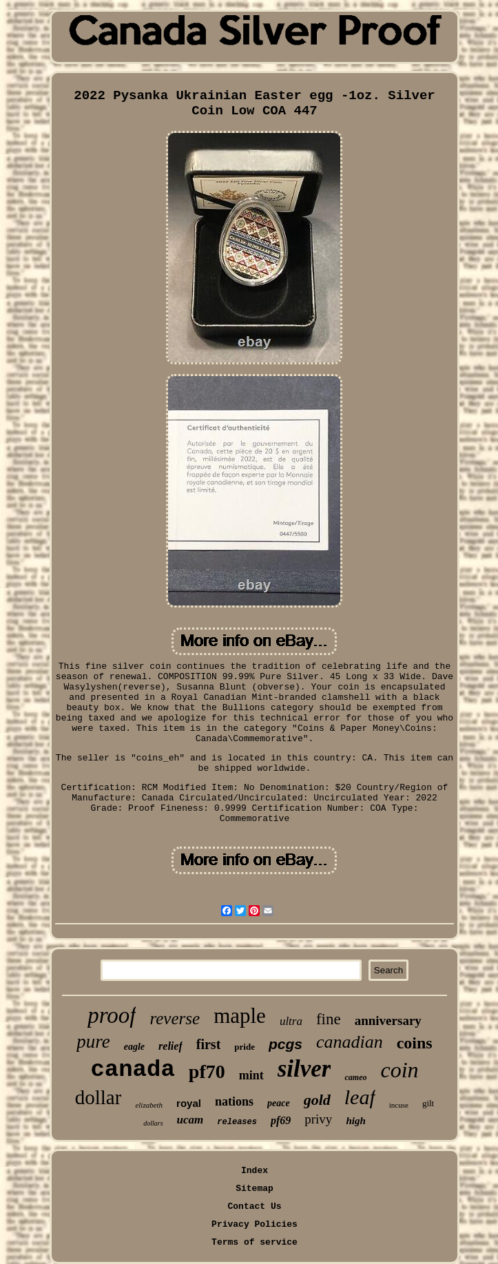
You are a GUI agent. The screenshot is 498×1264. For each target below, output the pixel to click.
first (208, 1044)
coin (399, 1069)
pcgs (285, 1044)
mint (251, 1075)
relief (170, 1046)
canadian (349, 1042)
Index (254, 1170)
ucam (190, 1119)
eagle (134, 1047)
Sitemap (254, 1188)
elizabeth (149, 1105)
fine (328, 1019)
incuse (398, 1105)
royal (188, 1103)
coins (415, 1043)
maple (240, 1016)
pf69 (281, 1120)
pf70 (207, 1071)
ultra (291, 1021)
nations (234, 1101)
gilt (428, 1103)
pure (93, 1041)
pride (244, 1047)
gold (317, 1099)
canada (132, 1070)
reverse (174, 1018)
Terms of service (254, 1242)
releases (237, 1122)
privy (318, 1119)
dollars (153, 1123)
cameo (355, 1077)
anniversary (388, 1020)
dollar (98, 1097)
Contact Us (254, 1206)
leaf (359, 1097)
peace (278, 1103)
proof (111, 1015)
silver (304, 1068)
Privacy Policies (254, 1224)
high (355, 1120)
